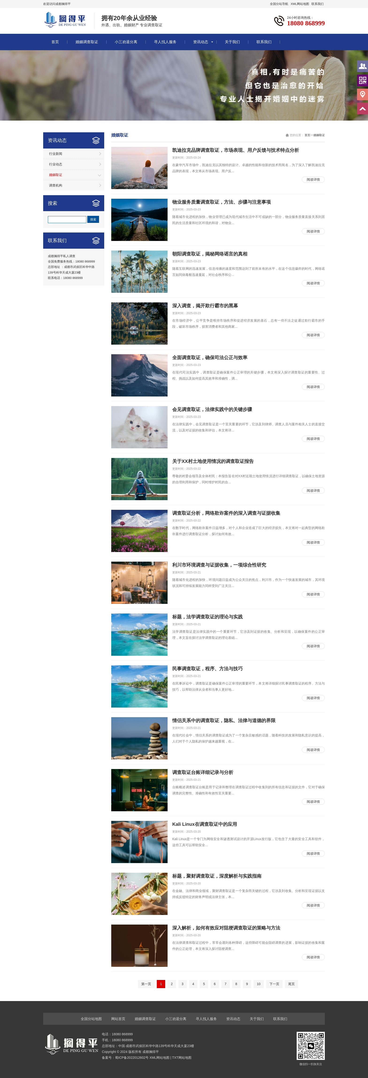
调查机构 (55, 185)
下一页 (274, 984)
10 (259, 984)
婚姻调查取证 (87, 42)
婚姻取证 (55, 175)
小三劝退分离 (126, 42)
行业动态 (55, 164)
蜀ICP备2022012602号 (132, 1057)
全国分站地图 (91, 1019)
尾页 (291, 984)
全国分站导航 (279, 4)
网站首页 (118, 1019)
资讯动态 (200, 42)
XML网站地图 (300, 4)
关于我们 (232, 42)
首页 (55, 42)
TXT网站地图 (181, 1057)
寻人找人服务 (165, 42)
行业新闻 (55, 154)
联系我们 (317, 4)
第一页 (146, 984)
